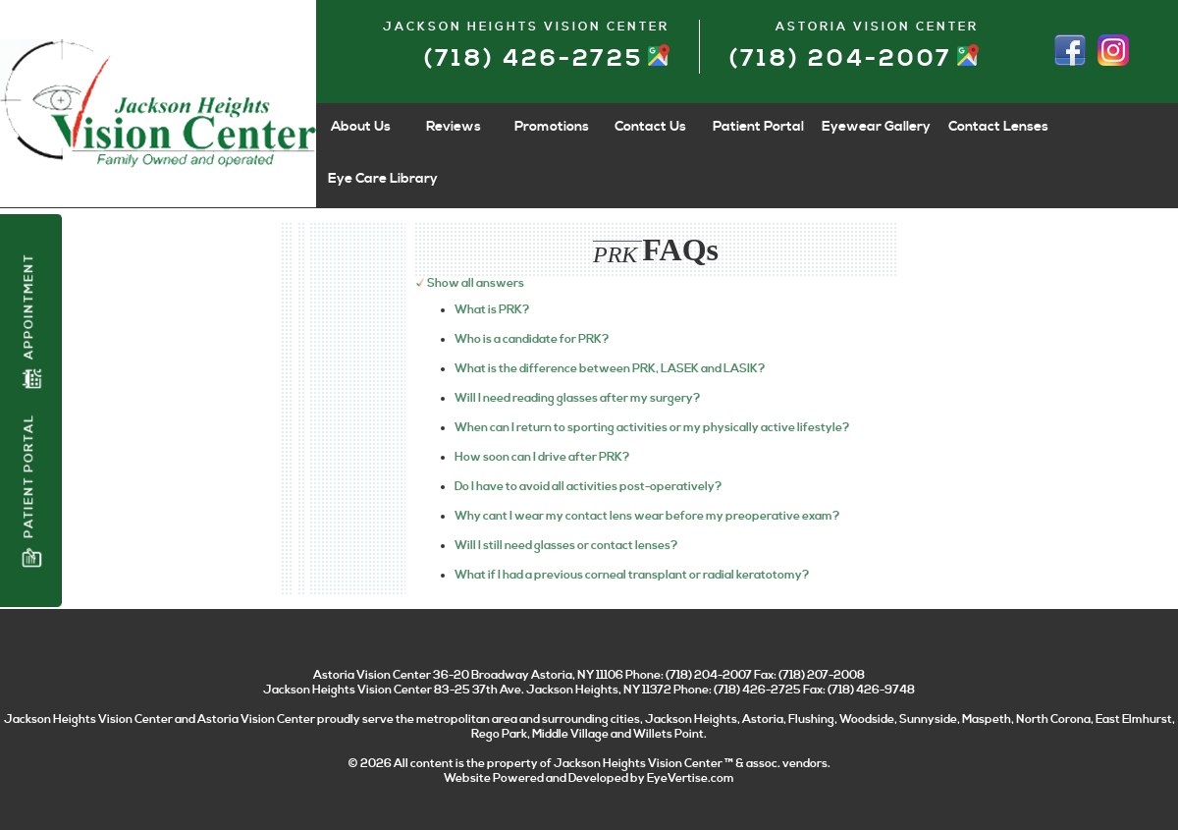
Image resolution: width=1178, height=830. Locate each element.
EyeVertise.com (690, 778)
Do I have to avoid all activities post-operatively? (588, 486)
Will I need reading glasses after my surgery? (577, 398)
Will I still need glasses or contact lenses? (566, 545)
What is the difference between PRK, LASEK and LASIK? (610, 368)
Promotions (551, 127)
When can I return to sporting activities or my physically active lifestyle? (652, 427)
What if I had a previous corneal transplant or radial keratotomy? (632, 575)
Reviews (453, 127)
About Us (361, 127)
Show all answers (475, 283)
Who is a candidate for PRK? (532, 339)
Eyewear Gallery (876, 127)
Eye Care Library (383, 179)
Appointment (31, 321)
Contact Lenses (998, 127)
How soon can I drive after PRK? (542, 457)
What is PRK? (492, 310)
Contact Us (650, 127)
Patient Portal (31, 491)
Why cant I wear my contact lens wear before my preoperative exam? (647, 516)
